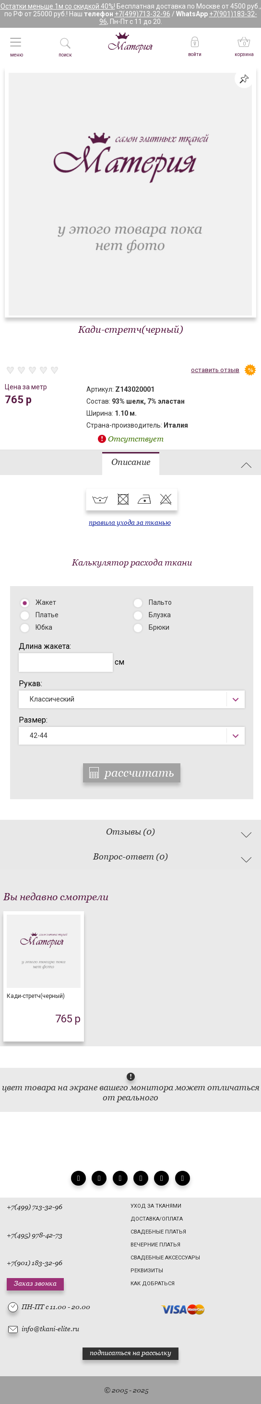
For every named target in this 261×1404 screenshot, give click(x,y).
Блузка (160, 615)
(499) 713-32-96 (38, 1207)
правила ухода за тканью (130, 522)
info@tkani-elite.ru (50, 1329)
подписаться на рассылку (130, 1353)
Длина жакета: (45, 646)
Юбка (44, 627)
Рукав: (30, 683)
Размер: (33, 720)
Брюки (159, 627)
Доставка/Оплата (156, 1219)
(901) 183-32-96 (38, 1263)
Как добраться (152, 1283)
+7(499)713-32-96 (142, 14)
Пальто (160, 602)
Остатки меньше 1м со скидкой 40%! (57, 6)
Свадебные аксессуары (165, 1258)
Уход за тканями (155, 1206)
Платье (47, 615)
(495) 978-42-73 (38, 1235)
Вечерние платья (155, 1245)
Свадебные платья (158, 1232)
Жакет (46, 602)
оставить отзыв (215, 370)
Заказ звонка (35, 1283)
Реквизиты (146, 1271)
